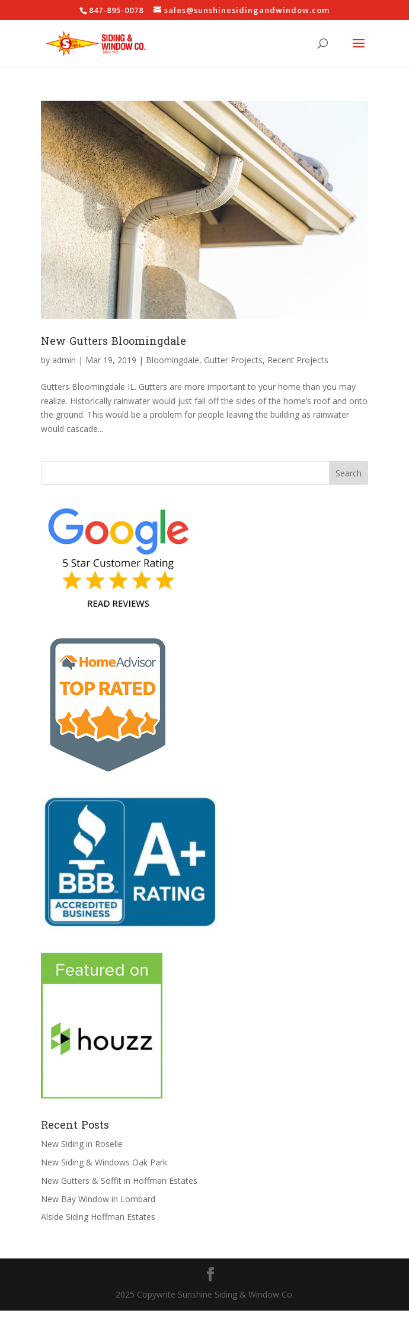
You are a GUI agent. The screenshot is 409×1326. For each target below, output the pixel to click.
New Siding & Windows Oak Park (104, 1162)
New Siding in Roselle (82, 1143)
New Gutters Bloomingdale (113, 341)
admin (64, 360)
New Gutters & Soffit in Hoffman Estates (119, 1180)
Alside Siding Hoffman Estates (98, 1216)
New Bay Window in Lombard (98, 1199)
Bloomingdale (172, 360)
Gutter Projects (233, 360)
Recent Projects (297, 360)
